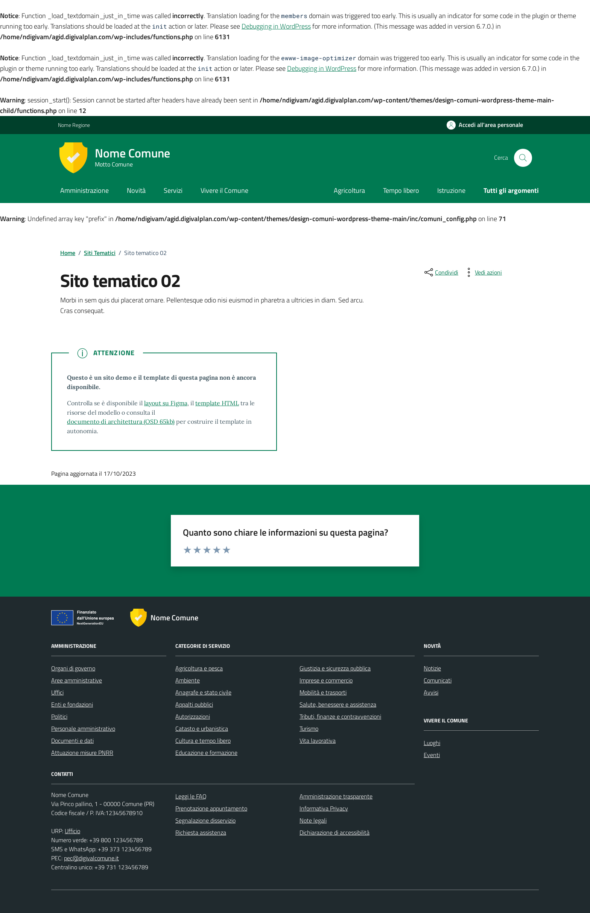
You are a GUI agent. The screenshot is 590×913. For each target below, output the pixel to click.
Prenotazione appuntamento (211, 808)
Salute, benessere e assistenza (338, 704)
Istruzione (451, 190)
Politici (59, 716)
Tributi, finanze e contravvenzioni (340, 716)
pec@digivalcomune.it (91, 858)
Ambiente (187, 680)
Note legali (313, 820)
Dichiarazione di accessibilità (335, 832)
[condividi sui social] (440, 272)
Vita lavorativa (318, 740)
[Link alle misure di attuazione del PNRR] (84, 619)
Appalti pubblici (194, 704)
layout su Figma (165, 403)
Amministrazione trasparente (336, 796)
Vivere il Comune (224, 190)
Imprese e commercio (326, 680)
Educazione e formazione (206, 752)
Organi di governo (73, 668)
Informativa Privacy (324, 808)
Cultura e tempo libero (203, 740)
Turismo (309, 728)
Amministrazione (84, 190)
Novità (136, 190)
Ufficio (72, 830)
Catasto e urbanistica (201, 728)
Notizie (432, 668)
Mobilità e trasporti (323, 692)
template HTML (217, 403)
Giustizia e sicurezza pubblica (335, 668)
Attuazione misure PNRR (82, 752)
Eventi (432, 754)
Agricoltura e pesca (199, 668)
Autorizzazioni (192, 716)
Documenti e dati (72, 740)
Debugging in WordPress (276, 26)
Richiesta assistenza (200, 832)
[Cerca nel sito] (523, 158)
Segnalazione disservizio (205, 820)
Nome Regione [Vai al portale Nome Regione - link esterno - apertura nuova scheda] (74, 125)
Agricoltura (349, 190)
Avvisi (431, 692)
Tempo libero (401, 190)
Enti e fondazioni (72, 704)
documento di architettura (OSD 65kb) (121, 421)
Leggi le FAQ (191, 796)
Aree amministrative (76, 680)
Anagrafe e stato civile (203, 692)
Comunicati (438, 680)
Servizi (173, 190)
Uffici (57, 692)
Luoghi (432, 742)
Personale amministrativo (83, 728)
